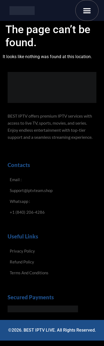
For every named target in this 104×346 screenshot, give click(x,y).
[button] (87, 10)
